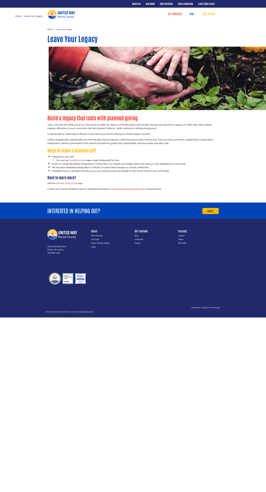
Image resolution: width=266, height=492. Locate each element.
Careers (181, 235)
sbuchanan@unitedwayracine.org (127, 189)
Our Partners (166, 3)
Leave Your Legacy (206, 3)
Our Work (150, 3)
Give (192, 14)
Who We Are (97, 235)
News (180, 239)
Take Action (208, 14)
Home (18, 16)
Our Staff (95, 239)
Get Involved (175, 14)
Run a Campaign (185, 3)
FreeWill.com (75, 160)
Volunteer (139, 239)
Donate (210, 211)
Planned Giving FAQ (66, 183)
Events (138, 243)
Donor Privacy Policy (100, 243)
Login (93, 247)
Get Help (182, 243)
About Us (136, 3)
